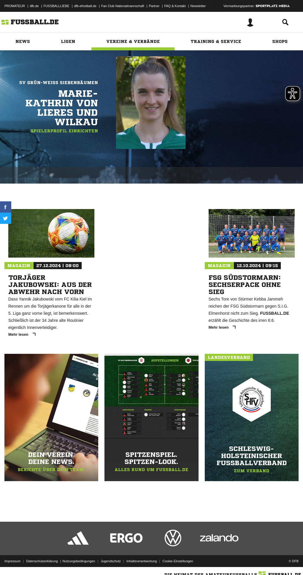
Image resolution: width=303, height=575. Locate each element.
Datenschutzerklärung (42, 561)
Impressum (12, 561)
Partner (154, 6)
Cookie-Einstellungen (177, 561)
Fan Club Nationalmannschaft (122, 6)
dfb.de (34, 6)
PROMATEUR (14, 6)
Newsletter (198, 6)
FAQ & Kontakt (175, 6)
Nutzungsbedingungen (78, 561)
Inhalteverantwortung (141, 561)
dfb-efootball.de (85, 6)
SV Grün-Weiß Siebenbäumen (58, 83)
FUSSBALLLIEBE (56, 6)
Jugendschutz (111, 561)
